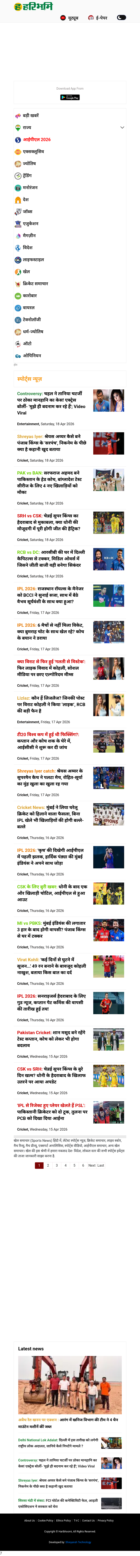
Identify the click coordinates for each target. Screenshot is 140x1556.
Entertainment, (45, 424)
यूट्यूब (69, 18)
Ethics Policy (63, 1520)
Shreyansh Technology (78, 1542)
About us (29, 1520)
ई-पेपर (97, 18)
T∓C (76, 1520)
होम (15, 364)
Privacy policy (106, 1520)
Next (91, 1165)
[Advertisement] (77, 45)
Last (101, 1165)
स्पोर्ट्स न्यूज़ (29, 379)
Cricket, (40, 460)
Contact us (88, 1520)
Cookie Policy (45, 1520)
